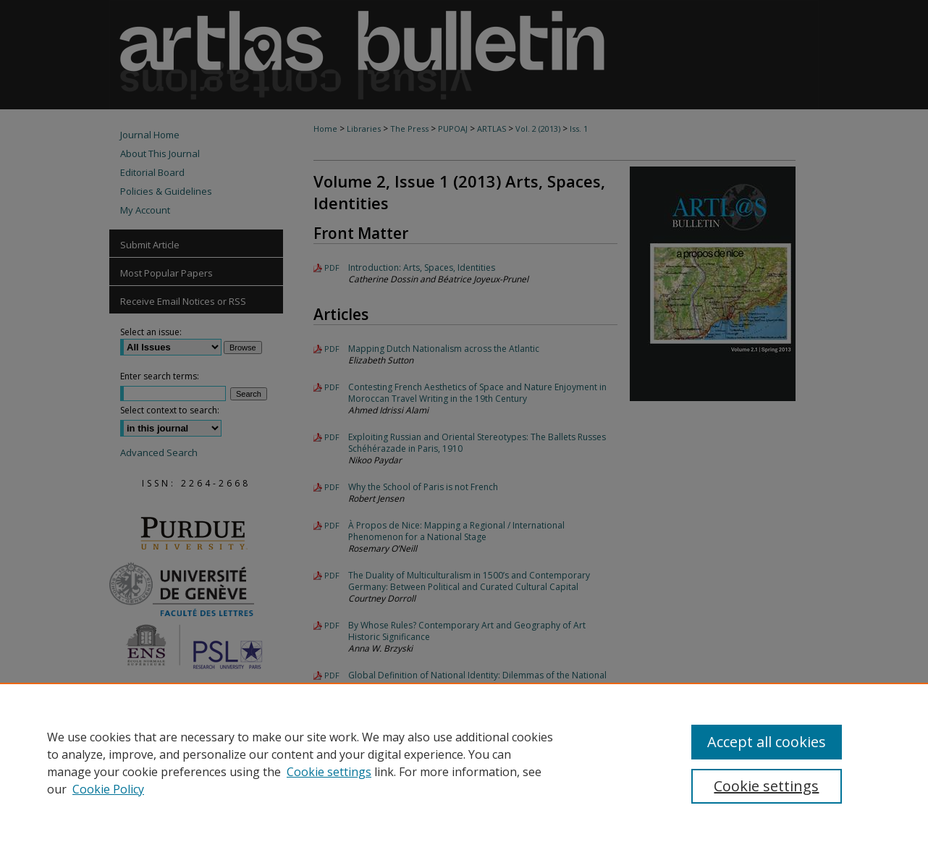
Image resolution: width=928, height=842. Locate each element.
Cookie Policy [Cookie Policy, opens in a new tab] (108, 789)
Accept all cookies (766, 742)
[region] (464, 762)
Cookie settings (329, 772)
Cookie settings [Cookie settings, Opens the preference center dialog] (766, 786)
